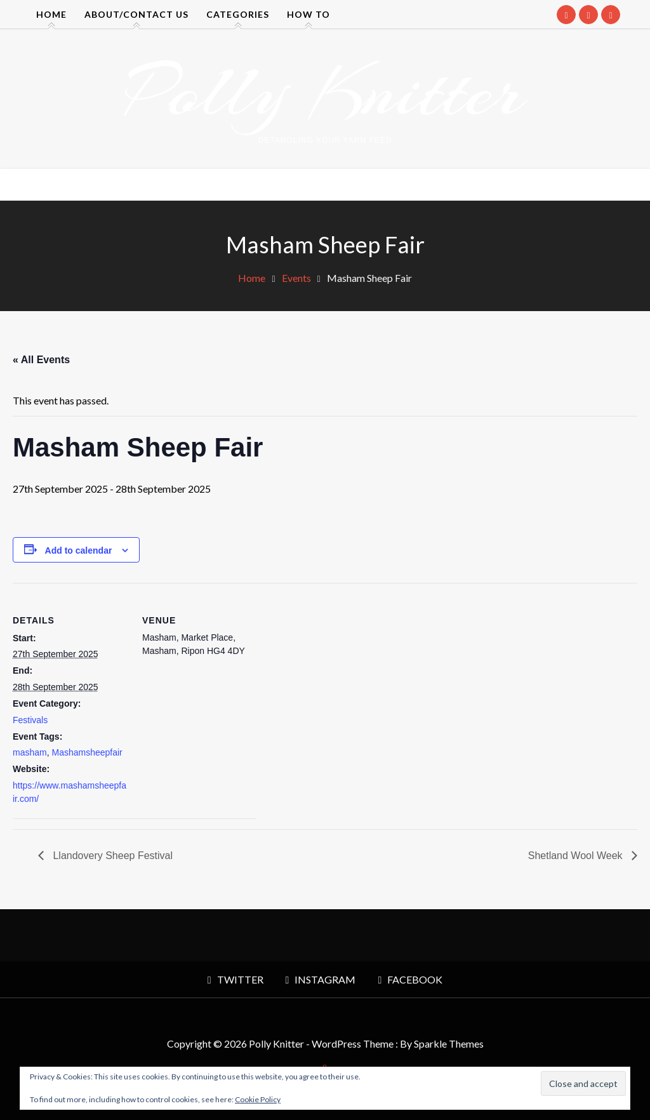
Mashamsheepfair (86, 752)
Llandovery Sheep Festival (111, 855)
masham (30, 752)
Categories (237, 14)
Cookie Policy (258, 1099)
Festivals (30, 720)
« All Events (41, 359)
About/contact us (136, 14)
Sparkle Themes (449, 1043)
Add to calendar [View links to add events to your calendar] (78, 550)
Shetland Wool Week (576, 855)
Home (51, 14)
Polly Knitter (325, 91)
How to (308, 14)
